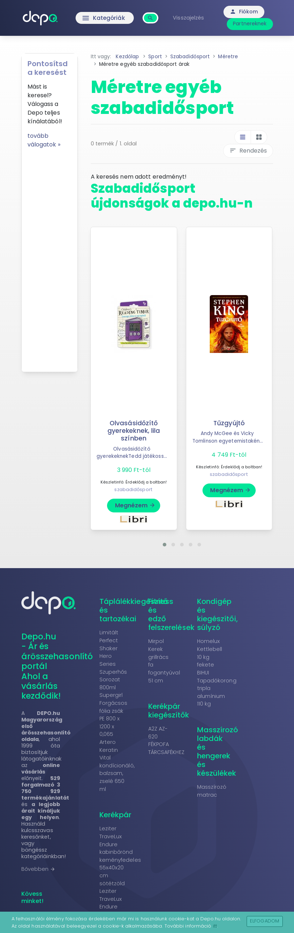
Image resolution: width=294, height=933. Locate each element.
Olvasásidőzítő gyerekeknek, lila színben (133, 431)
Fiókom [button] (244, 11)
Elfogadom (264, 920)
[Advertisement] (49, 257)
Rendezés (248, 150)
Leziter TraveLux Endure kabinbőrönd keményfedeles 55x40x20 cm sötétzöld (120, 856)
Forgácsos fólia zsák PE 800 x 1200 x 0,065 (113, 718)
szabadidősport (133, 489)
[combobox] (151, 14)
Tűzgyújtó (229, 423)
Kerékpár (115, 815)
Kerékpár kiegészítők (168, 710)
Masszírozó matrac (212, 790)
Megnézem (135, 505)
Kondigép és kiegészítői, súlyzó (217, 614)
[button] (164, 544)
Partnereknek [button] (251, 23)
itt (215, 926)
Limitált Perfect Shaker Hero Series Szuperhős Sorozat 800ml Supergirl (113, 664)
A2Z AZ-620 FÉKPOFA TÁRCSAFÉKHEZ (166, 740)
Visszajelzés (189, 17)
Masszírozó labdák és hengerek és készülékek (217, 751)
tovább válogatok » (43, 140)
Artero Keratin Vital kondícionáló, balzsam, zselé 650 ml (117, 765)
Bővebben (38, 869)
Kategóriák (104, 18)
